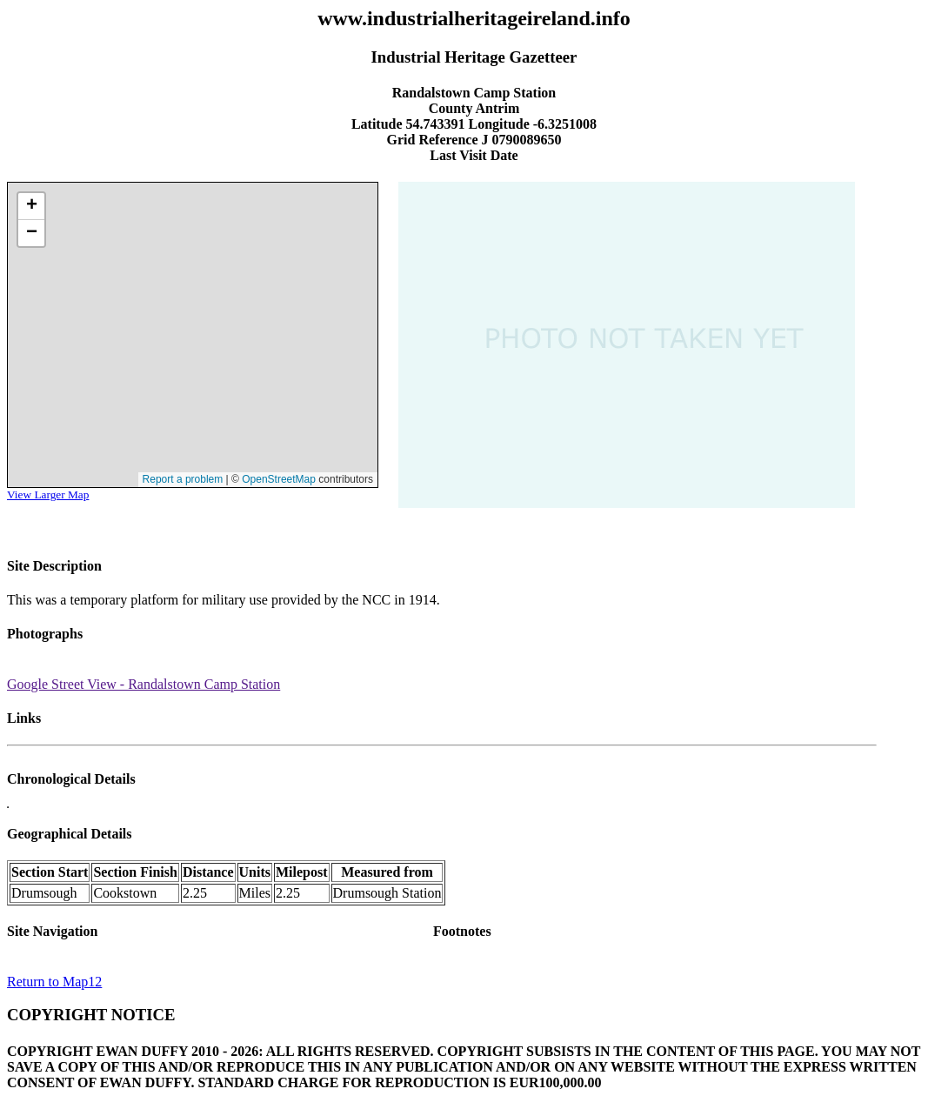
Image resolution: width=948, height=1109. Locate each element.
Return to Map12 (54, 981)
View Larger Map (48, 494)
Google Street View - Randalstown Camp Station (143, 684)
